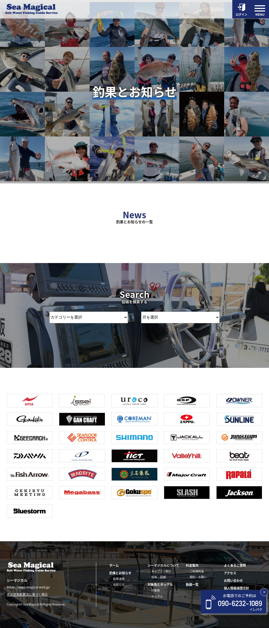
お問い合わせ (233, 580)
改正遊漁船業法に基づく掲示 (27, 595)
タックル (157, 596)
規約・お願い (198, 577)
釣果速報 (119, 579)
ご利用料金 (197, 571)
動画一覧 (192, 584)
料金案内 (192, 565)
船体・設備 (158, 577)
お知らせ (119, 584)
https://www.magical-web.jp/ (28, 587)
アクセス (230, 573)
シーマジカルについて (163, 565)
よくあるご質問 (235, 565)
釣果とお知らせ (120, 573)
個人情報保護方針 (236, 588)
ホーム (114, 565)
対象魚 (155, 590)
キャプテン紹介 (161, 571)
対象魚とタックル (160, 584)
